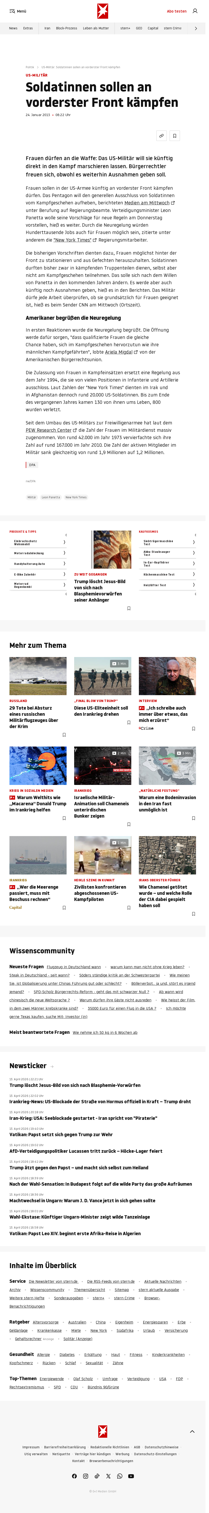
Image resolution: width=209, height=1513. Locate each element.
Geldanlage (18, 1330)
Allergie (43, 1354)
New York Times (76, 497)
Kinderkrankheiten (168, 1354)
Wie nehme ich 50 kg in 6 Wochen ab (105, 1032)
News (13, 29)
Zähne (118, 1362)
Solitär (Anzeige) (78, 1338)
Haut (115, 1354)
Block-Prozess (66, 29)
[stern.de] (102, 11)
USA (162, 1378)
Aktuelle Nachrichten (162, 1281)
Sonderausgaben (68, 1298)
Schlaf (70, 1362)
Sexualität (94, 1362)
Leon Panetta (51, 497)
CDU (74, 1387)
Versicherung (176, 1330)
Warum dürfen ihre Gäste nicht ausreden (115, 1000)
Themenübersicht (89, 1289)
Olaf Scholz (83, 1378)
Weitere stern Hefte (26, 1298)
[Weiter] (196, 28)
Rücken (49, 1362)
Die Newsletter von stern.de (54, 1281)
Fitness (136, 1354)
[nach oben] (192, 1431)
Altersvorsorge (46, 1322)
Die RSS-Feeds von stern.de (111, 1281)
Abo (177, 11)
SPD (57, 1387)
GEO (139, 29)
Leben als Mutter (96, 29)
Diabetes (67, 1354)
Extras (28, 29)
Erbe (182, 1322)
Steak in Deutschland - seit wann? (39, 975)
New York (98, 1330)
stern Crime (173, 29)
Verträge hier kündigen (93, 1454)
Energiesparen (155, 1322)
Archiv (15, 1289)
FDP (179, 1378)
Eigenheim (124, 1322)
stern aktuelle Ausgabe (159, 1289)
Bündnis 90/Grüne (103, 1387)
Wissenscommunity (47, 1289)
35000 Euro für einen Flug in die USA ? (122, 1008)
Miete (76, 1330)
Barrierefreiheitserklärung (65, 1447)
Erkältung (93, 1354)
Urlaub (149, 1330)
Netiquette (61, 1454)
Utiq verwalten (36, 1454)
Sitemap (122, 1289)
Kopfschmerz (21, 1362)
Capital (153, 29)
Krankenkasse (49, 1330)
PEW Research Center (49, 430)
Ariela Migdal (118, 352)
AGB (137, 1447)
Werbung (122, 1454)
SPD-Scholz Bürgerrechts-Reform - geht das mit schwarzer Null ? (91, 991)
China (101, 1322)
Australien (77, 1322)
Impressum (30, 1447)
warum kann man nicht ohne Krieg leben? (147, 966)
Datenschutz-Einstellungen (155, 1454)
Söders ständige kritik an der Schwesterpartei (119, 975)
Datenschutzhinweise (162, 1447)
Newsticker (28, 1065)
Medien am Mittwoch (147, 203)
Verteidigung (138, 1378)
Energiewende (52, 1378)
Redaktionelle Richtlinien (109, 1447)
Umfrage (110, 1378)
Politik (30, 67)
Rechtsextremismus (26, 1387)
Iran (47, 29)
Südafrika (125, 1330)
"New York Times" (72, 240)
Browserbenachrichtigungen (111, 1461)
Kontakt (78, 1461)
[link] (195, 11)
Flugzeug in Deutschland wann (74, 966)
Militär (32, 497)
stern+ (125, 29)
